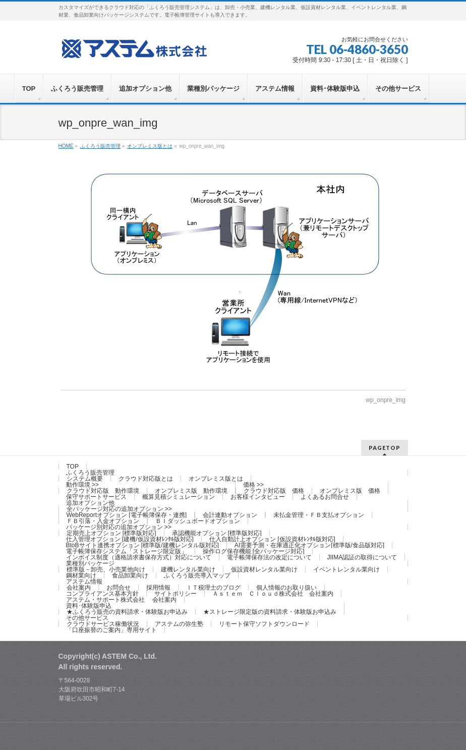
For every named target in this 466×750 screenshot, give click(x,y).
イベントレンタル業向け (346, 569)
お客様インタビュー (257, 497)
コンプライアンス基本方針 (102, 594)
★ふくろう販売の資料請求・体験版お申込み (127, 612)
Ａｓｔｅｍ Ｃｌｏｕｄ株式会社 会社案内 (272, 594)
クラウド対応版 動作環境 (103, 491)
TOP (73, 467)
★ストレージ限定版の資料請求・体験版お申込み (269, 612)
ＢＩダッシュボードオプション (197, 521)
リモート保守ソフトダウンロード (264, 624)
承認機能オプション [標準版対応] (217, 533)
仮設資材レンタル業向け (264, 569)
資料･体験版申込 (88, 606)
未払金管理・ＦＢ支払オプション (318, 515)
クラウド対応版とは (146, 479)
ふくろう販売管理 (90, 473)
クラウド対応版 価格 (274, 491)
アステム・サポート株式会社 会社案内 (121, 600)
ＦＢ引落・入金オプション (103, 521)
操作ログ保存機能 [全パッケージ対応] (254, 551)
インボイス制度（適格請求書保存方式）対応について (138, 557)
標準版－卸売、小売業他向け (106, 569)
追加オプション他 (90, 503)
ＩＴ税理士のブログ (213, 588)
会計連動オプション (230, 515)
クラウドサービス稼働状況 (103, 624)
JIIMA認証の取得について (362, 557)
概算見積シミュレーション (178, 497)
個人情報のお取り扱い (286, 588)
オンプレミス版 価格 (350, 491)
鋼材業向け (81, 575)
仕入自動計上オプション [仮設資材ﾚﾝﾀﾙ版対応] (272, 539)
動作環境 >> (82, 485)
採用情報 (158, 588)
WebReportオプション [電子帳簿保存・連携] (127, 515)
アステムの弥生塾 (179, 624)
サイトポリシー (175, 594)
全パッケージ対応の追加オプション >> (119, 509)
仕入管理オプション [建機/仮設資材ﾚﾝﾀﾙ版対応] (130, 539)
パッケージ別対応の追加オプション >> (118, 527)
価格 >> (253, 485)
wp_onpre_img (385, 399)
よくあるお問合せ (325, 497)
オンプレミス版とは (216, 479)
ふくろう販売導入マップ (197, 575)
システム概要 (85, 479)
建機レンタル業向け (188, 569)
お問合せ (118, 588)
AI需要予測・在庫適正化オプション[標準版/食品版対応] (309, 545)
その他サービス (87, 618)
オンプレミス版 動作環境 (191, 491)
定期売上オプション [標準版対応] (111, 533)
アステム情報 (84, 582)
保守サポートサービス (96, 497)
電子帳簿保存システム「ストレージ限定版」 (126, 551)
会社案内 (79, 588)
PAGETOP (384, 447)
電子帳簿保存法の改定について (269, 557)
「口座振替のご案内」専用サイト (111, 630)
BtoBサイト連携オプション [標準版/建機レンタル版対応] (142, 545)
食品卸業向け (130, 575)
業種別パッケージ (90, 563)
